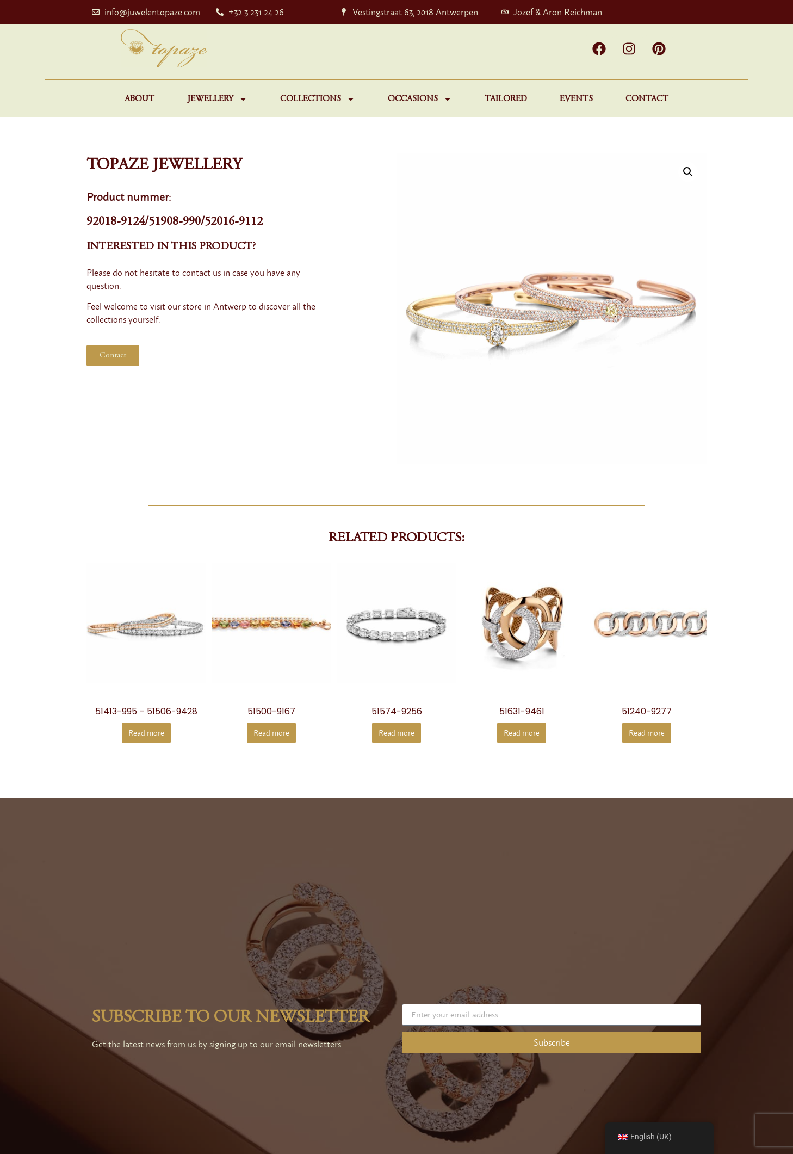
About (139, 99)
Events (576, 99)
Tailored (506, 99)
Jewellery (217, 99)
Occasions (420, 99)
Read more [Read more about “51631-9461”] (522, 732)
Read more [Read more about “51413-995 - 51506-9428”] (146, 732)
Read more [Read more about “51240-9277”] (647, 732)
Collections (317, 99)
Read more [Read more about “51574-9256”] (396, 732)
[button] (688, 172)
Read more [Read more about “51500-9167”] (271, 732)
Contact (646, 99)
